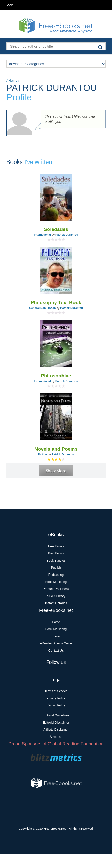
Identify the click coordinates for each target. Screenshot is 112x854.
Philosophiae (56, 375)
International (42, 234)
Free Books (56, 546)
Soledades (56, 229)
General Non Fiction (42, 308)
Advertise (55, 737)
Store (56, 636)
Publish (56, 567)
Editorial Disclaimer (56, 722)
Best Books (56, 553)
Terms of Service (56, 691)
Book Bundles (55, 560)
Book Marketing (56, 582)
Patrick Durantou (66, 234)
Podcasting (56, 575)
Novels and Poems (56, 449)
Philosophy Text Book (56, 302)
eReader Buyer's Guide (56, 643)
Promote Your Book (56, 589)
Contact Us (56, 650)
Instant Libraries (56, 603)
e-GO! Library (56, 596)
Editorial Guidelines (56, 715)
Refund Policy (55, 705)
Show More (56, 470)
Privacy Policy (56, 698)
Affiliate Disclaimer (55, 729)
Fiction (42, 454)
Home (12, 80)
